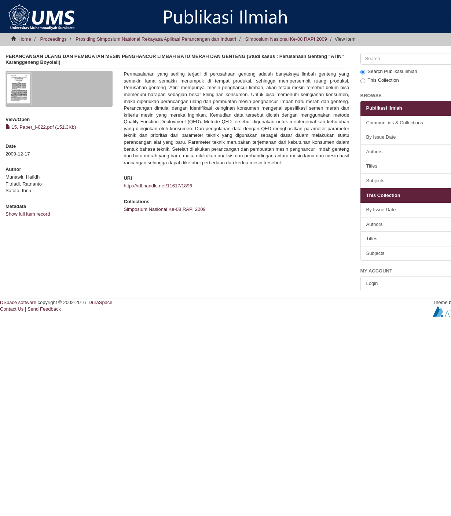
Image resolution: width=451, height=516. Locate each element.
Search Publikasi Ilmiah (388, 71)
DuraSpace (101, 302)
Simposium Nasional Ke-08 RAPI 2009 (286, 39)
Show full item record (28, 214)
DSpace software (18, 302)
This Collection (379, 80)
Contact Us (11, 309)
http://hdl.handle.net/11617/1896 (158, 186)
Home (24, 39)
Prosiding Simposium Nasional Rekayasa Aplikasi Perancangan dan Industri (156, 39)
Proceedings (53, 39)
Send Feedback (44, 309)
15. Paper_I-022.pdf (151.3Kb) (41, 127)
